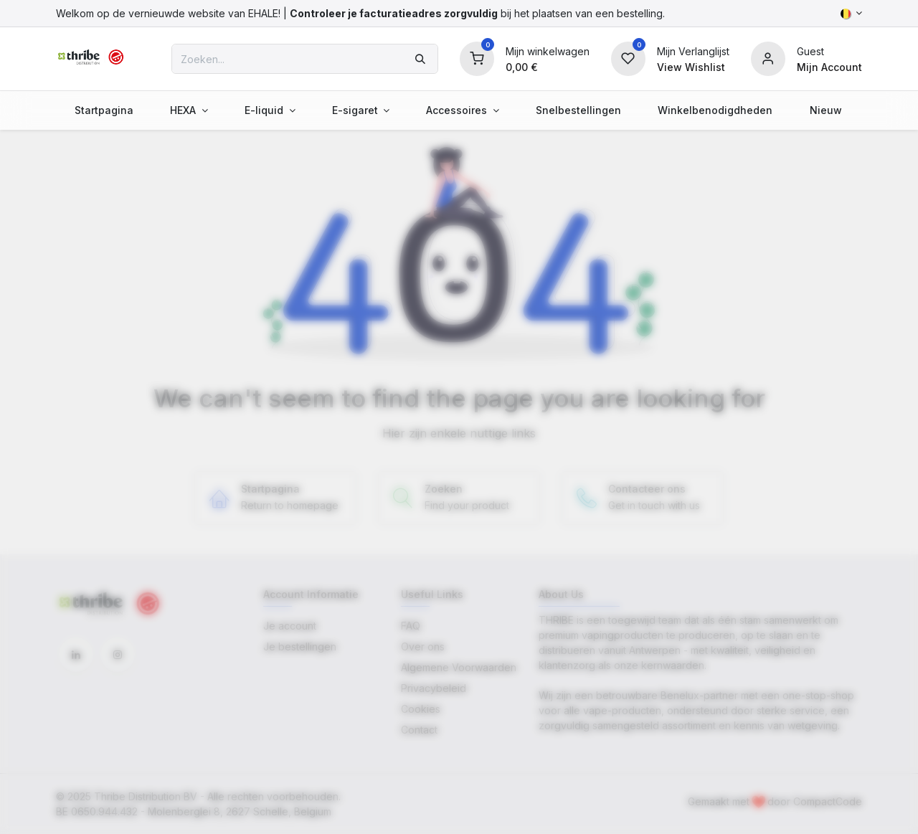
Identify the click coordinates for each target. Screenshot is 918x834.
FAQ (410, 626)
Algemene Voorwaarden (458, 667)
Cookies (420, 709)
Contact (419, 730)
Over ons (423, 646)
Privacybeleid (433, 688)
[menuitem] (103, 110)
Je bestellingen (299, 646)
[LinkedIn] (76, 655)
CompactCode (827, 801)
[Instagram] (117, 655)
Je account (289, 626)
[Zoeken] (420, 58)
